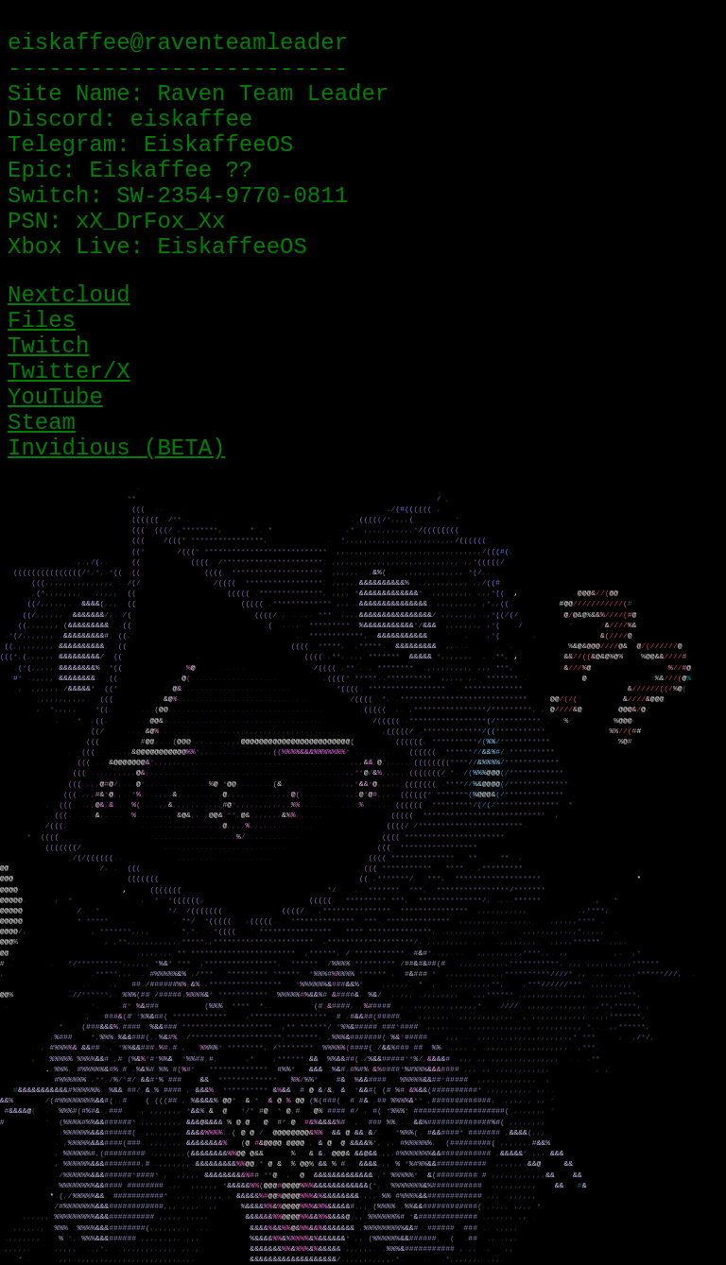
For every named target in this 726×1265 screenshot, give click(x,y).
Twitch (48, 346)
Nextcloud (69, 295)
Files (42, 320)
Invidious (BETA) (116, 448)
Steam (42, 423)
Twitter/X (69, 372)
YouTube (55, 397)
